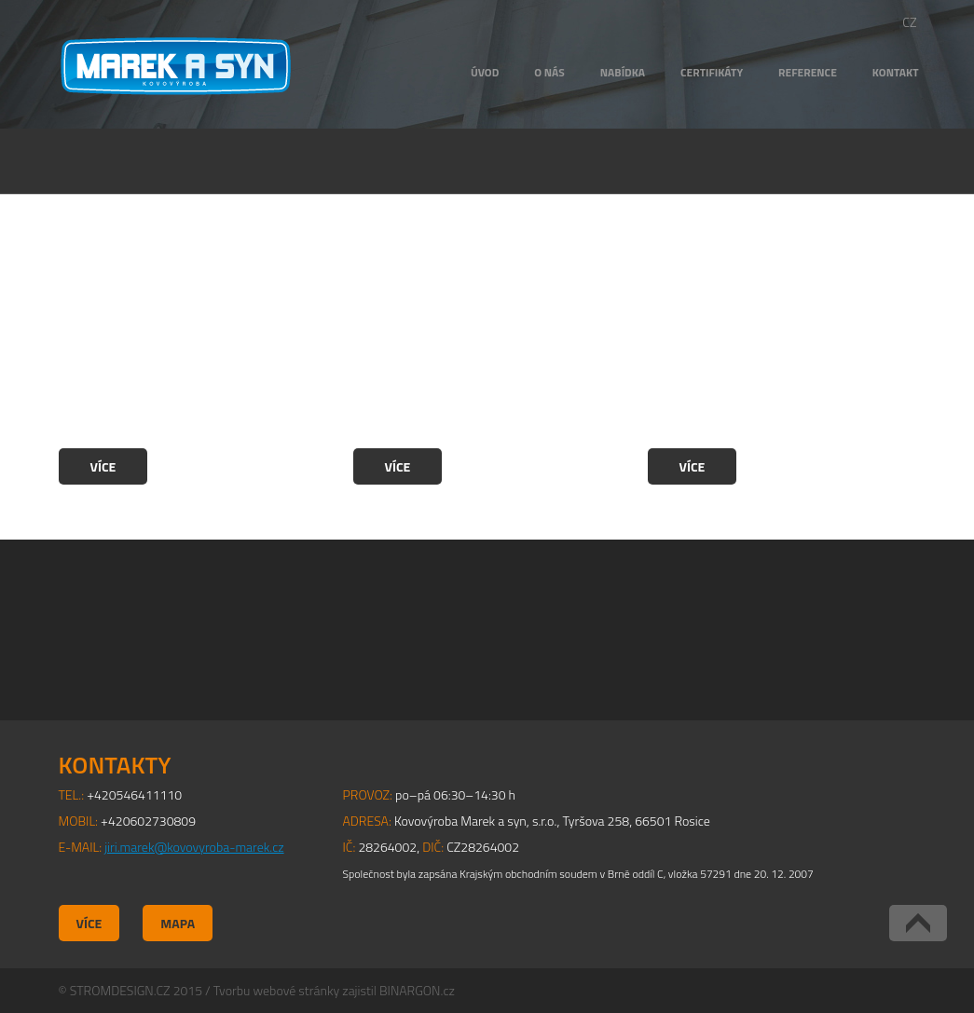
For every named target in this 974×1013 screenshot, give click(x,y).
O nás (549, 72)
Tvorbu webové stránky (276, 990)
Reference (807, 72)
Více (103, 466)
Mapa (177, 923)
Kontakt (895, 72)
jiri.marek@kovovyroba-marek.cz (193, 846)
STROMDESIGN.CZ (120, 990)
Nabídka (622, 72)
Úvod (485, 72)
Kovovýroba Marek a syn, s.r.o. (176, 66)
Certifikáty (711, 72)
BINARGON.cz (417, 990)
